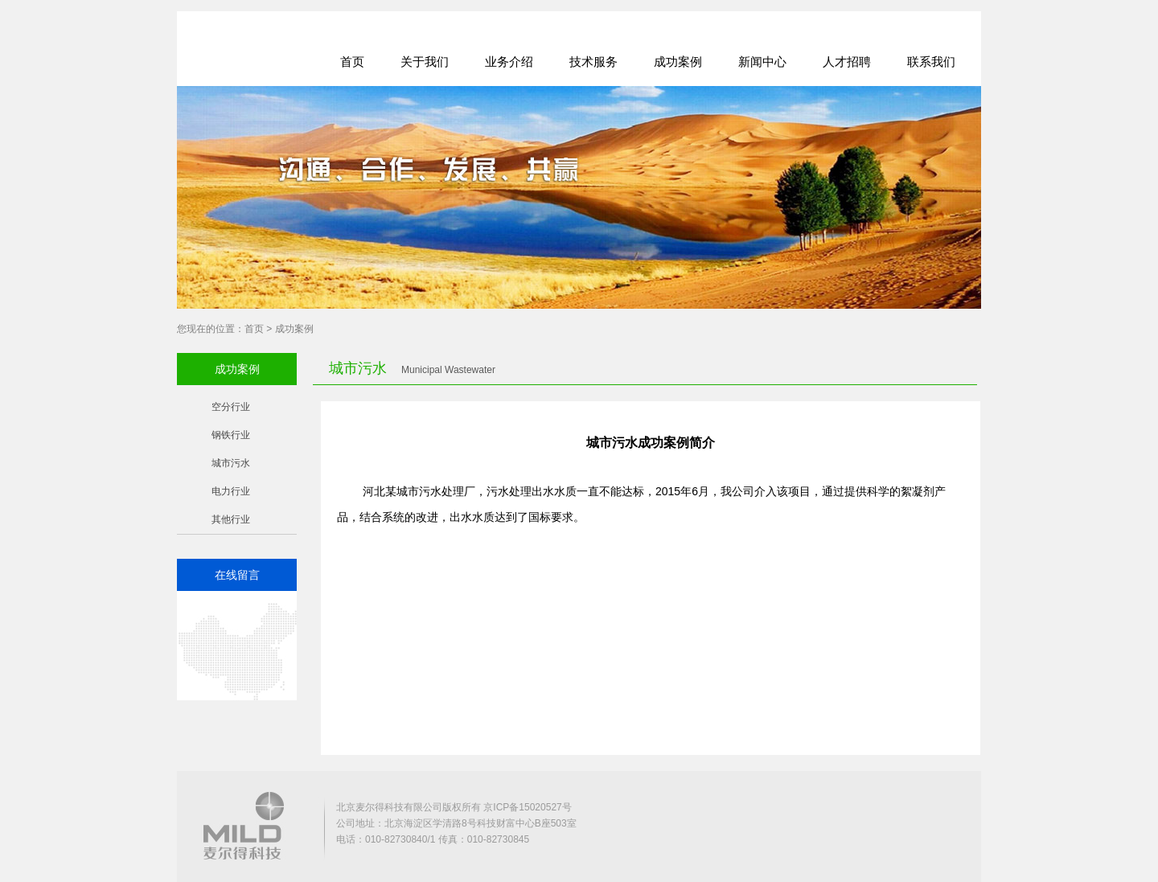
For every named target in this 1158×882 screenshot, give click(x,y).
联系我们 (931, 61)
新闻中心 (762, 61)
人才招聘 (847, 61)
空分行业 (230, 406)
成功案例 (678, 61)
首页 (352, 61)
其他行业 (230, 519)
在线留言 (237, 574)
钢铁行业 (230, 435)
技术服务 (593, 61)
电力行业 (230, 491)
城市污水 (230, 463)
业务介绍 (509, 61)
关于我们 (424, 61)
